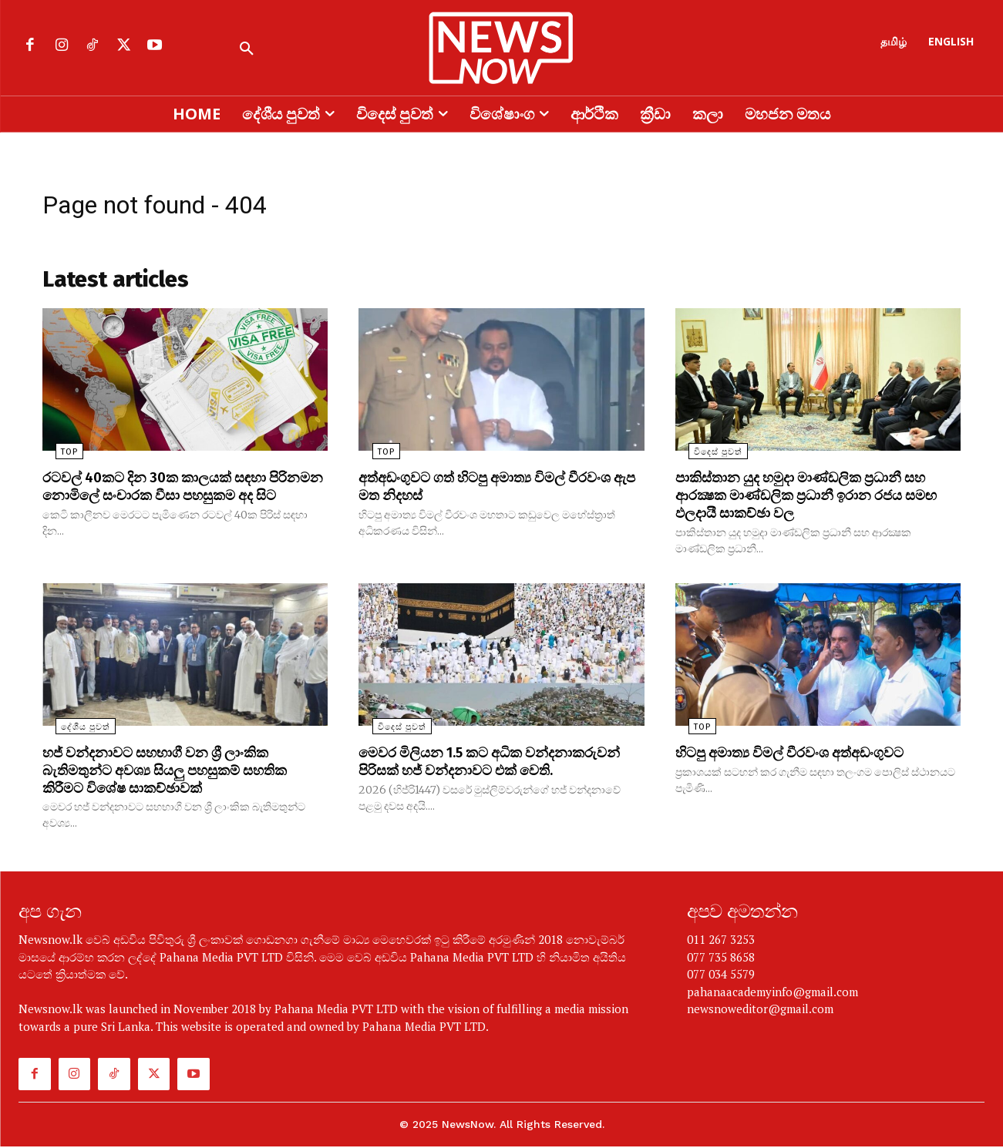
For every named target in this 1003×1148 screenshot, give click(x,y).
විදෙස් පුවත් (705, 457)
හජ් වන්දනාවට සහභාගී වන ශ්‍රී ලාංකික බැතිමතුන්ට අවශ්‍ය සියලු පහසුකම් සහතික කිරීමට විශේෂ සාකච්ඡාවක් (178, 772)
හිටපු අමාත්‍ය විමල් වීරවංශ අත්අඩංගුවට (801, 755)
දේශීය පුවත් (72, 730)
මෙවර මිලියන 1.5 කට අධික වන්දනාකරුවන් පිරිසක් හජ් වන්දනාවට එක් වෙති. (487, 772)
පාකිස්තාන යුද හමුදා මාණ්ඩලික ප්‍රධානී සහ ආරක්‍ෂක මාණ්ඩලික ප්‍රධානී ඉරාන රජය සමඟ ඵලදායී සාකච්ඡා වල (816, 499)
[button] (246, 49)
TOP (56, 457)
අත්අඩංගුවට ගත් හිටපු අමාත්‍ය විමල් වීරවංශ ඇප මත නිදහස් (498, 491)
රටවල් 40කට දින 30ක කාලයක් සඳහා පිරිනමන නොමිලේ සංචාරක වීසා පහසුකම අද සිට (180, 499)
